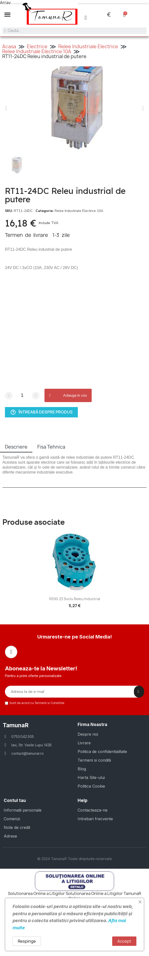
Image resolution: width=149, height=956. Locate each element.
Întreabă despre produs (41, 412)
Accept (124, 941)
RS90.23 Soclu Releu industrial (74, 598)
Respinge (27, 941)
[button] (7, 14)
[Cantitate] (22, 395)
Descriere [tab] (16, 447)
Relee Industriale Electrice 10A (36, 51)
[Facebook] (11, 652)
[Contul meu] (86, 18)
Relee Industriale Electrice (88, 46)
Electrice (37, 46)
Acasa (9, 46)
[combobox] (74, 30)
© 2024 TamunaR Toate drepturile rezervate (74, 858)
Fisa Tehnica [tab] (51, 447)
